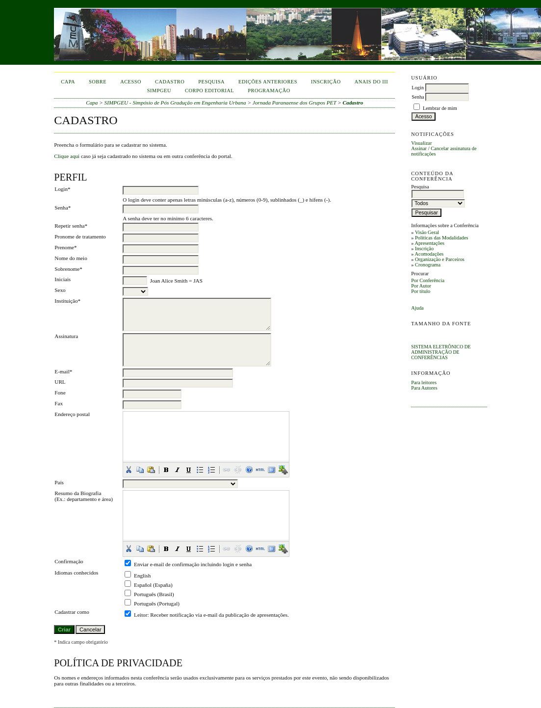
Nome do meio (70, 258)
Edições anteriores (267, 81)
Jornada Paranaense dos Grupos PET (294, 102)
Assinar (419, 148)
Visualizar (421, 143)
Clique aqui (66, 156)
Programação (269, 90)
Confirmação (68, 561)
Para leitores (424, 382)
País (59, 482)
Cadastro (169, 81)
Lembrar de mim (440, 108)
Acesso (130, 81)
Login (418, 87)
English (142, 575)
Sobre (97, 81)
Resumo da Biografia (77, 493)
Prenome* (65, 247)
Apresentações (430, 243)
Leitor (140, 615)
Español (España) (153, 585)
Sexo (59, 290)
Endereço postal (72, 414)
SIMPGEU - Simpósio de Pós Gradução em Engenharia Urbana (175, 102)
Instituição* (67, 301)
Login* (62, 189)
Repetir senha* (70, 226)
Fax (58, 403)
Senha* (62, 207)
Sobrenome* (68, 269)
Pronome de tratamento (79, 236)
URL (59, 382)
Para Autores (424, 388)
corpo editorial (209, 90)
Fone (59, 392)
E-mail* (63, 371)
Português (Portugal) (157, 603)
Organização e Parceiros (439, 259)
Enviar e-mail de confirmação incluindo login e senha (193, 564)
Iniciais (62, 279)
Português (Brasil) (154, 594)
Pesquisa (211, 81)
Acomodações (429, 254)
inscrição (326, 81)
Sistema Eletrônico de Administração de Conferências (441, 352)
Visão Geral (427, 232)
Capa (68, 81)
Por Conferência (427, 280)
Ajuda (417, 308)
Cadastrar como (71, 612)
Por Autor (421, 285)
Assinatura (66, 336)
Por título (420, 291)
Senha (418, 97)
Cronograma (427, 264)
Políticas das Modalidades (441, 237)
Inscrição (424, 248)
